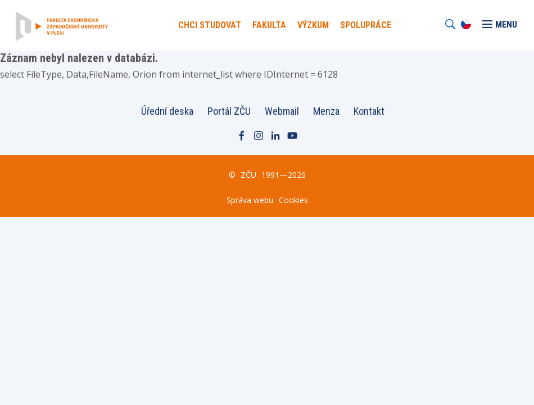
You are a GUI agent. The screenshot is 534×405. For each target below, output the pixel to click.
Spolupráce (365, 25)
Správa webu (250, 200)
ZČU (248, 174)
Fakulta (269, 25)
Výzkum (313, 25)
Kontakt (369, 111)
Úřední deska (167, 111)
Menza (326, 111)
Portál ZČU (229, 111)
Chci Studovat (209, 25)
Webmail (282, 111)
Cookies (293, 200)
